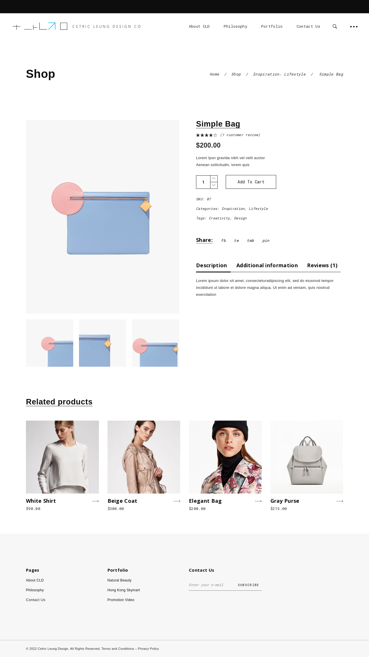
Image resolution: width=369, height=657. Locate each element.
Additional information (267, 265)
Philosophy (35, 590)
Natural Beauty (120, 580)
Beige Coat (123, 500)
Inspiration (266, 74)
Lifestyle (295, 74)
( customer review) (240, 134)
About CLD (35, 580)
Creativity (219, 218)
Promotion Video (121, 600)
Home (214, 74)
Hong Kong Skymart (124, 590)
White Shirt (41, 500)
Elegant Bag (205, 500)
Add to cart (251, 182)
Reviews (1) (322, 265)
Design (240, 218)
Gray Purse (285, 500)
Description (211, 265)
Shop (236, 74)
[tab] (213, 265)
